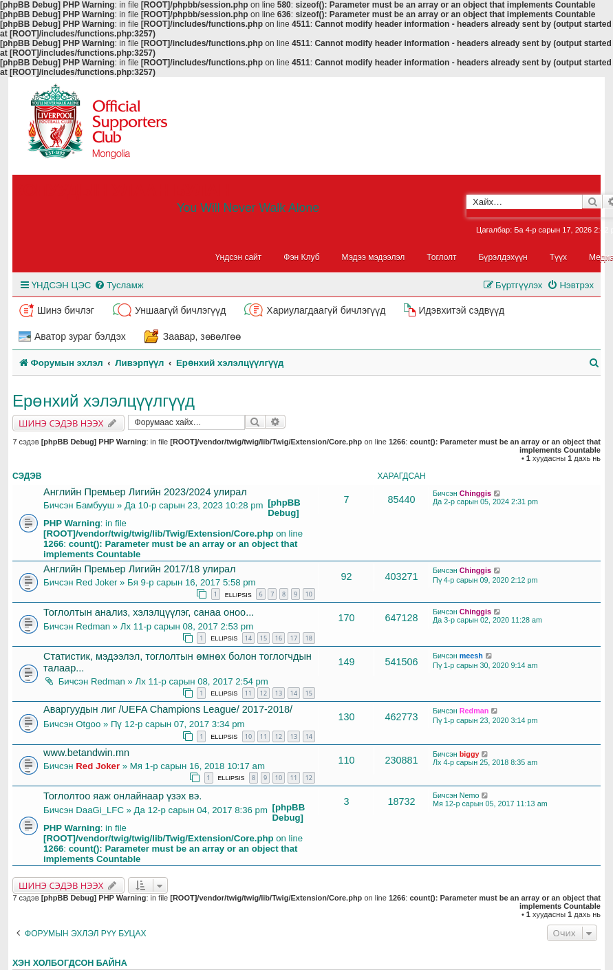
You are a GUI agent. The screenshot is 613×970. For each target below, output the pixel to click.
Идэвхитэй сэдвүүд (461, 310)
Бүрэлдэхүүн (503, 257)
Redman (93, 626)
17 (293, 638)
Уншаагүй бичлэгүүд (180, 310)
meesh (471, 655)
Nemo (470, 795)
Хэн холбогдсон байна (69, 963)
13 (278, 693)
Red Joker (96, 582)
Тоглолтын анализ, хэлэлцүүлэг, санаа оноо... (148, 612)
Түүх (558, 257)
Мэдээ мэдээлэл (373, 257)
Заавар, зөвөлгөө (202, 336)
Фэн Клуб (301, 257)
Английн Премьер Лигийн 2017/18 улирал (139, 568)
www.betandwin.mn (86, 752)
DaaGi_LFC (100, 810)
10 (308, 594)
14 (248, 638)
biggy (470, 754)
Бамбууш (95, 505)
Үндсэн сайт (238, 257)
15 (263, 638)
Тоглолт (441, 257)
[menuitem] (118, 285)
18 (308, 638)
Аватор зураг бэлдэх (80, 336)
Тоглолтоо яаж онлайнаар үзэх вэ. (122, 795)
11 (248, 693)
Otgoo (88, 724)
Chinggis (475, 493)
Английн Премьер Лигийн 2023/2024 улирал (145, 491)
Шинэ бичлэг (65, 310)
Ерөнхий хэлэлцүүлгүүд (103, 400)
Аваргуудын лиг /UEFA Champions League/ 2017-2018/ (167, 709)
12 (263, 693)
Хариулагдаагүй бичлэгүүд (325, 310)
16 (278, 638)
